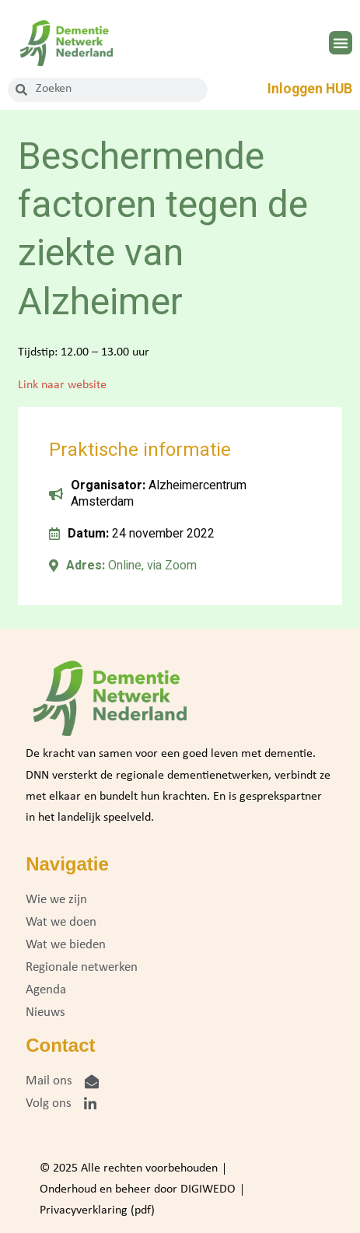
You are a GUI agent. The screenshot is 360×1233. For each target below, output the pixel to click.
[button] (340, 42)
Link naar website (62, 385)
